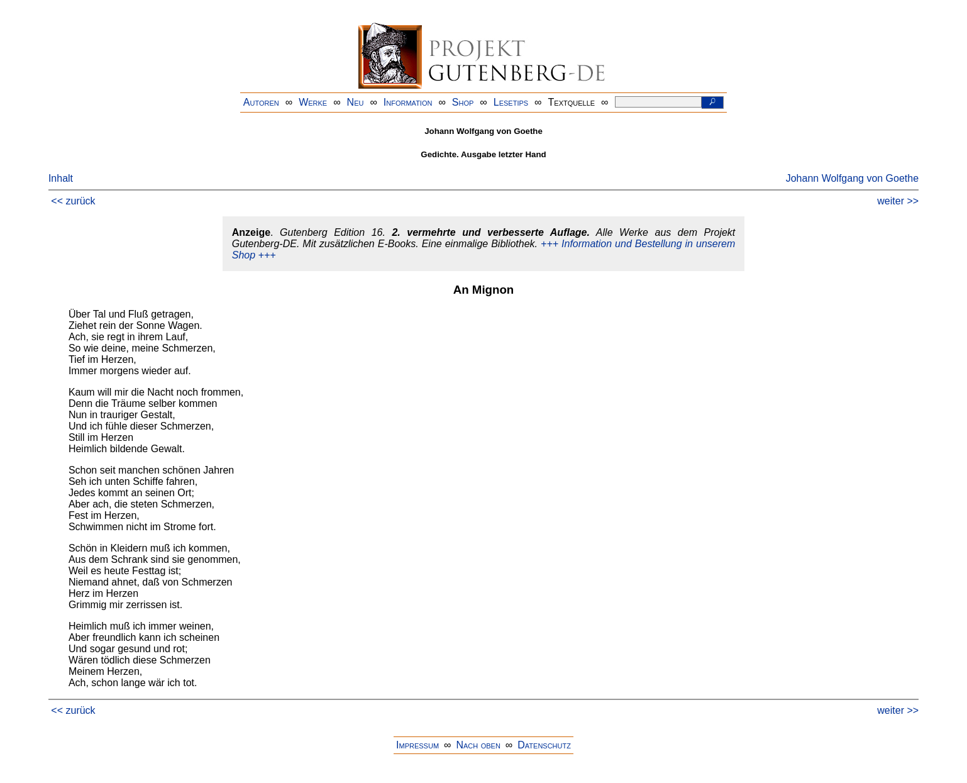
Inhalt (60, 178)
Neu (355, 102)
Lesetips (511, 102)
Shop (463, 102)
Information (408, 102)
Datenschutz (544, 745)
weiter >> (898, 201)
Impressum (417, 745)
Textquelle (571, 102)
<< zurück (73, 201)
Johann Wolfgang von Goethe (852, 178)
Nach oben (478, 745)
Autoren (261, 102)
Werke (313, 102)
